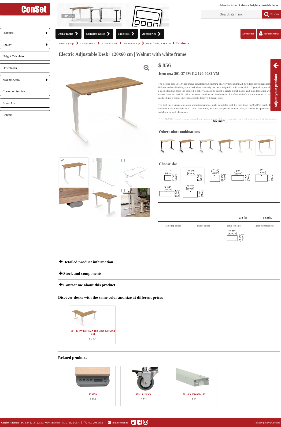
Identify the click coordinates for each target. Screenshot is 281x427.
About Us (9, 103)
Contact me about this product (88, 285)
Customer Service (14, 91)
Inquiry (26, 46)
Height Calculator (14, 56)
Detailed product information (87, 262)
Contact (7, 115)
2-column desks (110, 43)
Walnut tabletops (131, 43)
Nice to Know (26, 81)
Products (26, 34)
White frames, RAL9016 (158, 43)
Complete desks (88, 43)
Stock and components (82, 273)
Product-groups (66, 43)
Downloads (10, 68)
